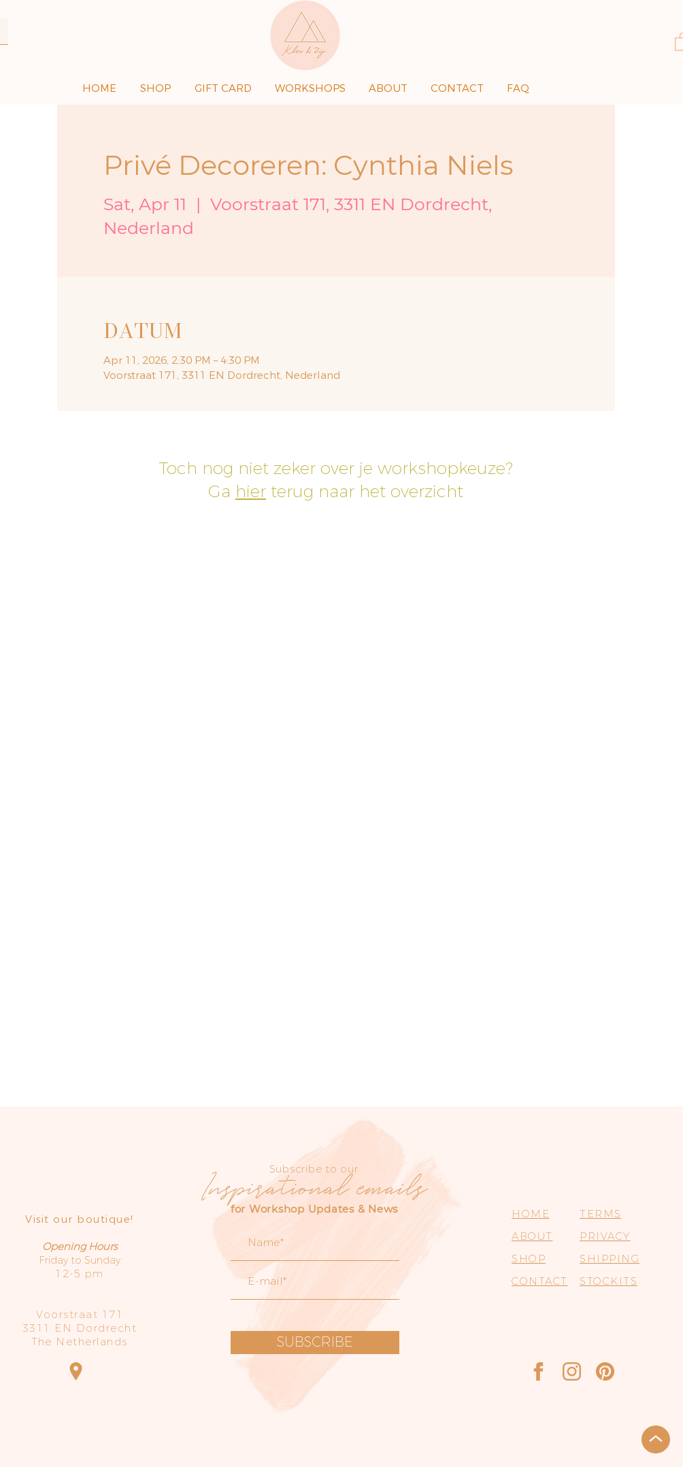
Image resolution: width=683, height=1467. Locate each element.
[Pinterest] (605, 1371)
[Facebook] (538, 1371)
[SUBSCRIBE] (315, 1342)
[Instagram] (572, 1371)
